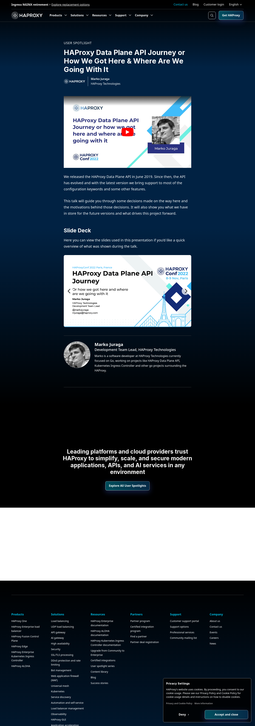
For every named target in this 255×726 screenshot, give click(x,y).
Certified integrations (103, 646)
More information (203, 703)
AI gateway (57, 623)
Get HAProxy (231, 15)
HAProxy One (19, 606)
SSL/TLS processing (62, 640)
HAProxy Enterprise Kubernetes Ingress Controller (22, 642)
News (213, 629)
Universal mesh (60, 671)
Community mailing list (183, 623)
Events (213, 618)
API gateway (58, 618)
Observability (58, 700)
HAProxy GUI (58, 705)
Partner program (140, 606)
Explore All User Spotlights (127, 486)
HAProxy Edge (19, 632)
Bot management (61, 656)
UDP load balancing (62, 612)
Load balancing (60, 606)
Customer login (214, 4)
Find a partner (138, 622)
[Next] (185, 291)
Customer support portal (184, 606)
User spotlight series (103, 652)
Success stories (99, 669)
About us (215, 606)
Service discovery (61, 683)
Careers (214, 623)
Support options (179, 612)
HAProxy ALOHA (20, 652)
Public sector (58, 716)
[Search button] (212, 15)
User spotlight (78, 43)
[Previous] (69, 291)
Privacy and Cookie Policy (179, 703)
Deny (183, 714)
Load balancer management (67, 694)
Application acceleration (65, 711)
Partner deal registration (144, 628)
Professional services (182, 618)
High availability (60, 629)
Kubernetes (57, 677)
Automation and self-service (67, 688)
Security (55, 635)
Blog (196, 4)
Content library (99, 657)
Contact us (181, 4)
